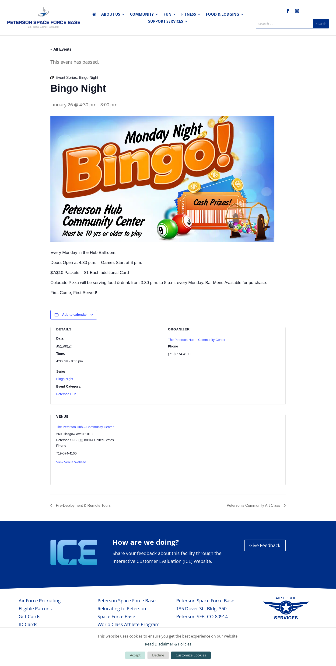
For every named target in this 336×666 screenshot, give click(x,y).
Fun (168, 15)
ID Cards (28, 624)
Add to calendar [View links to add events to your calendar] (74, 314)
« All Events (60, 49)
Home (94, 15)
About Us (110, 15)
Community (142, 15)
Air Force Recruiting (40, 600)
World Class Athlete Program (129, 624)
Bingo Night (64, 379)
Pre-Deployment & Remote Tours (83, 505)
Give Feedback (264, 545)
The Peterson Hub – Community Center (196, 340)
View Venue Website (71, 462)
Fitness (188, 15)
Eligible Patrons (35, 608)
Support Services (165, 22)
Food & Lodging (222, 15)
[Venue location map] (255, 446)
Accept (135, 655)
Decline (158, 655)
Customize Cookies (191, 655)
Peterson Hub (66, 394)
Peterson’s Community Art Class (254, 505)
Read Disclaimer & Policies (168, 644)
